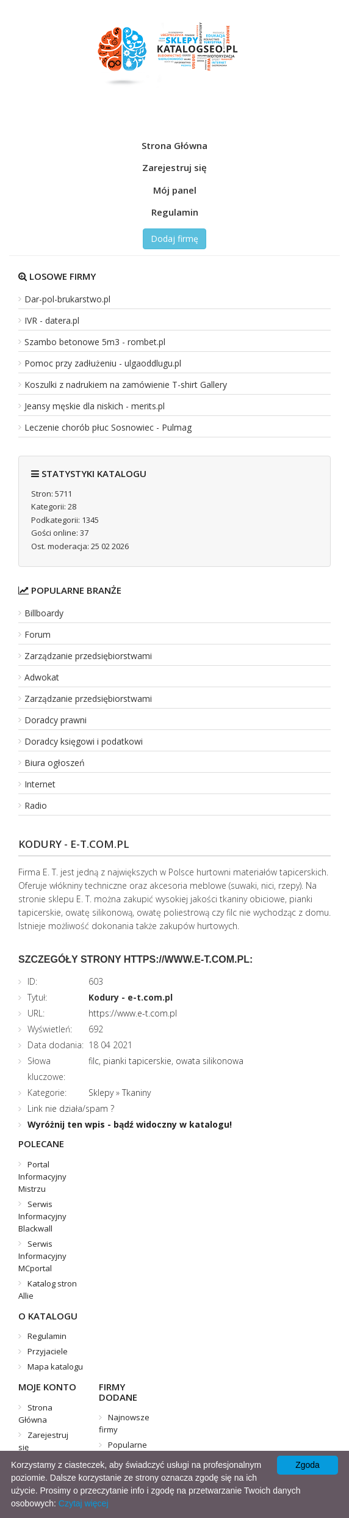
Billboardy (43, 613)
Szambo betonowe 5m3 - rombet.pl (94, 342)
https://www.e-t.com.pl (132, 1013)
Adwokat (41, 677)
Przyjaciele (47, 1351)
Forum (37, 634)
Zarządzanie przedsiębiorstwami (88, 656)
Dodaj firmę (174, 238)
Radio (35, 805)
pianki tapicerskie (137, 1061)
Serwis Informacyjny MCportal (42, 1256)
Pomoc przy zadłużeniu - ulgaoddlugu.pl (102, 363)
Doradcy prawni (55, 720)
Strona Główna (174, 145)
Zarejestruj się (174, 167)
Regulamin (174, 212)
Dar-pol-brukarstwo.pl (67, 299)
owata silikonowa (209, 1061)
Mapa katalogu (55, 1366)
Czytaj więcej (84, 1503)
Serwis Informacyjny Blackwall (42, 1216)
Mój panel (174, 190)
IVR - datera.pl (51, 320)
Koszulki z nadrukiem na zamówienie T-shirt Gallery (125, 384)
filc (93, 1061)
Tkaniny (136, 1092)
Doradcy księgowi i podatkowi (83, 741)
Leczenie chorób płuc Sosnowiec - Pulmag (108, 427)
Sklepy (100, 1092)
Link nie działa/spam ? (70, 1108)
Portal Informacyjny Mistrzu (42, 1176)
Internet (40, 784)
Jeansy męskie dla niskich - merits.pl (94, 406)
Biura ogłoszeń (54, 762)
